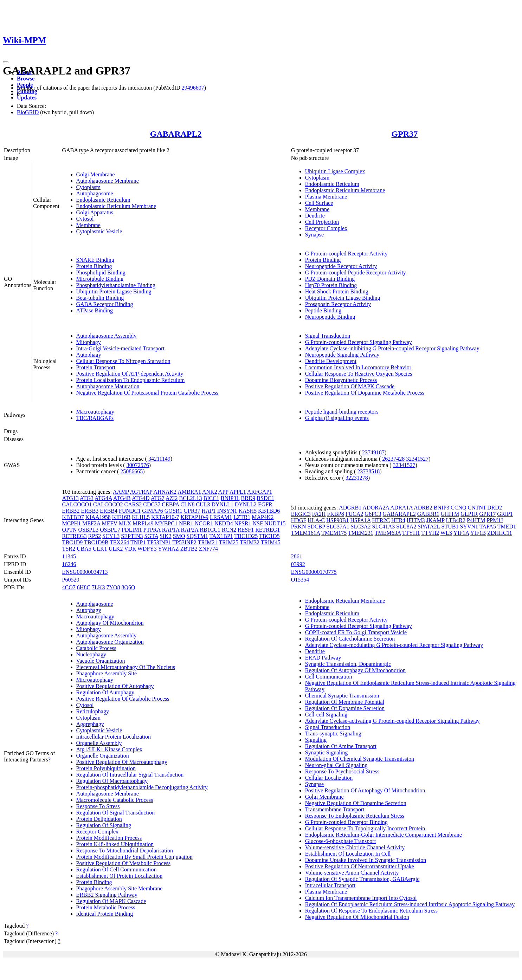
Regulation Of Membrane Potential (344, 702)
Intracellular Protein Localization (113, 737)
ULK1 (100, 549)
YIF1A (461, 533)
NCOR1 (204, 523)
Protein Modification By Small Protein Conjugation (134, 857)
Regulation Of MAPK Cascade (111, 901)
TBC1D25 (246, 536)
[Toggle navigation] (5, 62)
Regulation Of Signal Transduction (115, 813)
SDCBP (316, 527)
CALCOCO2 (108, 504)
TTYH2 (430, 533)
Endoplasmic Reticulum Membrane (116, 206)
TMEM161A (305, 533)
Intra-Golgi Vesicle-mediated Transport (120, 348)
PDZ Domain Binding (330, 279)
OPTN (69, 530)
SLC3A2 (361, 527)
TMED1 (506, 527)
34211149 (159, 459)
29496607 (193, 88)
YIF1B (478, 533)
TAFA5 (487, 527)
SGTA (151, 536)
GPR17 (487, 514)
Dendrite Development (330, 361)
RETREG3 (74, 536)
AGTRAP (141, 492)
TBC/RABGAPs (95, 418)
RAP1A (171, 530)
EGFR (265, 504)
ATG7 (158, 498)
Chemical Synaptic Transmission (342, 696)
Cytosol (85, 219)
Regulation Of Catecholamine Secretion (350, 639)
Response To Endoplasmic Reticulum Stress (354, 816)
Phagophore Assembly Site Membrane (119, 888)
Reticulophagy (92, 711)
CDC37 (151, 504)
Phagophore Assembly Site (106, 673)
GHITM (450, 514)
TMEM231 (360, 533)
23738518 (368, 471)
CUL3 (203, 504)
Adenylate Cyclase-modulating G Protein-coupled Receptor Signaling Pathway (394, 645)
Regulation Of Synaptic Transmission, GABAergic (362, 879)
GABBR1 (428, 514)
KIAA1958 (98, 517)
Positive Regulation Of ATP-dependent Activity (129, 374)
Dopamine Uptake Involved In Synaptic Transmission (365, 860)
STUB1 (450, 527)
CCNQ (458, 508)
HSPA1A (360, 520)
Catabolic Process (96, 648)
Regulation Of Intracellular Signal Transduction (130, 775)
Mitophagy (88, 342)
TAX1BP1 (221, 536)
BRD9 (248, 498)
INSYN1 (227, 511)
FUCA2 (354, 514)
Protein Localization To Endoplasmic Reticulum (130, 380)
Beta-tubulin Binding (100, 298)
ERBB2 (71, 511)
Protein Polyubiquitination (106, 768)
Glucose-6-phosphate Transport (340, 841)
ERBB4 (108, 511)
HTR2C (381, 520)
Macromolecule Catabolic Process (114, 800)
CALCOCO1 (77, 504)
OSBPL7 (110, 530)
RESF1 (246, 530)
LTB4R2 (455, 520)
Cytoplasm (88, 187)
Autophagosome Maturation (108, 386)
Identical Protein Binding (104, 914)
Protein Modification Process (109, 838)
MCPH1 (71, 523)
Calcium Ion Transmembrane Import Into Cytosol (361, 898)
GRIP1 (505, 514)
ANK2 (209, 492)
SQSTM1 (197, 536)
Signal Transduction (327, 336)
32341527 (417, 459)
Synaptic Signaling (326, 752)
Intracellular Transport (330, 885)
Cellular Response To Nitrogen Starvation (123, 361)
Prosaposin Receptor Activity (338, 304)
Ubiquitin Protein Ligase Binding (114, 291)
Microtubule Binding (100, 279)
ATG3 (87, 498)
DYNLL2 (246, 504)
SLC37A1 (338, 527)
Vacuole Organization (100, 661)
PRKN (298, 527)
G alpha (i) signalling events (337, 418)
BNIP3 (441, 508)
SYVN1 (469, 527)
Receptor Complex (326, 228)
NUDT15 (274, 523)
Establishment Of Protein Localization (119, 876)
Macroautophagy (95, 412)
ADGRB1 (350, 508)
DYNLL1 (222, 504)
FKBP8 (335, 514)
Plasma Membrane (326, 197)
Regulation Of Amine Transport (340, 746)
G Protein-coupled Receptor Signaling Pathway (358, 342)
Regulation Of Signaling (103, 825)
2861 (296, 556)
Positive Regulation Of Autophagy (115, 686)
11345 (69, 556)
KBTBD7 (73, 517)
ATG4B (122, 498)
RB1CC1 (210, 530)
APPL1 (238, 492)
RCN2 (229, 530)
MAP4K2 (262, 517)
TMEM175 (334, 533)
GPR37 (405, 133)
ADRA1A (401, 508)
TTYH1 (411, 533)
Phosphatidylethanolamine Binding (115, 285)
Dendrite (315, 216)
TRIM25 (228, 542)
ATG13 (70, 498)
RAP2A (189, 530)
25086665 (131, 471)
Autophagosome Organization (110, 642)
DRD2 (494, 508)
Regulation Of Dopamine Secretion (345, 708)
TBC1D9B (96, 542)
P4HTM (476, 520)
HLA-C (316, 520)
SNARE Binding (95, 260)
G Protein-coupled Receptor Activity (346, 254)
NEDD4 (223, 523)
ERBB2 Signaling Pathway (106, 895)
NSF (258, 523)
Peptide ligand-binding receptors (342, 412)
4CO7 (69, 587)
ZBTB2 (189, 549)
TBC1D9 (72, 542)
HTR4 (398, 520)
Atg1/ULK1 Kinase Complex (109, 749)
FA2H (319, 514)
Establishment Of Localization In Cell (348, 854)
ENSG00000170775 (314, 572)
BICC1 (211, 498)
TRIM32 (249, 542)
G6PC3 (373, 514)
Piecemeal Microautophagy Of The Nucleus (125, 667)
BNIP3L (230, 498)
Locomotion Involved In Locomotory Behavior (358, 367)
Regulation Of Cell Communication (116, 869)
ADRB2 (423, 508)
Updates (27, 97)
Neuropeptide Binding (330, 317)
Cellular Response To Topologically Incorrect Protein (365, 828)
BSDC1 (265, 498)
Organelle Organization (102, 756)
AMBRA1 (189, 492)
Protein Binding (94, 266)
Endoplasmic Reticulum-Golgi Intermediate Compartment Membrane (383, 835)
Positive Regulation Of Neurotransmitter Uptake (359, 866)
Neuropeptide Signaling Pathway (342, 355)
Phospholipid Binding (100, 272)
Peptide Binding (323, 310)
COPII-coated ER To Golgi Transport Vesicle (356, 632)
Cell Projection (322, 222)
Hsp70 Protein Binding (331, 285)
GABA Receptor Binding (104, 304)
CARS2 (133, 504)
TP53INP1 (159, 542)
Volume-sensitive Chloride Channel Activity (355, 847)
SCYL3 (111, 536)
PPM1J (494, 520)
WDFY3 (147, 549)
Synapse (314, 235)
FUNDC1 (130, 511)
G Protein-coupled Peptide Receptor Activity (355, 272)
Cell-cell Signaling (326, 715)
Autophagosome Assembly (106, 336)
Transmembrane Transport (335, 809)
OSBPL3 (88, 530)
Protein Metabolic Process (105, 907)
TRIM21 (208, 542)
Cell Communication (328, 677)
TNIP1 (138, 542)
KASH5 (248, 511)
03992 (298, 564)
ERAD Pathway (323, 658)
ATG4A (103, 498)
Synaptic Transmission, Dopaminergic (348, 664)
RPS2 (94, 536)
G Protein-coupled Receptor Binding (346, 822)
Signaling (316, 740)
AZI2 (172, 498)
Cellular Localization (329, 778)
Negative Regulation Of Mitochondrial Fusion (357, 917)
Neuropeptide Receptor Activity (341, 266)
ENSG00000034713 (85, 572)
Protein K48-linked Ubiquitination (115, 844)
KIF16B (121, 517)
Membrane (88, 225)
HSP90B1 (337, 520)
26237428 (393, 459)
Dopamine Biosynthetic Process (341, 380)
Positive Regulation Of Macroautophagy (121, 762)
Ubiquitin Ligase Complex (335, 171)
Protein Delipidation (99, 819)
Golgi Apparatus (94, 212)
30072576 (138, 465)
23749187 (373, 452)
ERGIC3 (301, 514)
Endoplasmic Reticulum (103, 200)
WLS (446, 533)
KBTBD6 (269, 511)
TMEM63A (388, 533)
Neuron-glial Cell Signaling (336, 765)
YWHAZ (168, 549)
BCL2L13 (190, 498)
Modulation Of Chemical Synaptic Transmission (359, 759)
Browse (25, 79)
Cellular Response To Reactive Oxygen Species (358, 374)
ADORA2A (375, 508)
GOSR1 (173, 511)
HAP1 (209, 511)
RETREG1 (267, 530)
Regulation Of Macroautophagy (112, 781)
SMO (179, 536)
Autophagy (88, 355)
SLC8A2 (406, 527)
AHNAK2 (164, 492)
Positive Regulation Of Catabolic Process (122, 699)
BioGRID (28, 112)
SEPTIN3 (132, 536)
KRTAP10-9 (195, 517)
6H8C (83, 587)
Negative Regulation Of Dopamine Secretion (355, 803)
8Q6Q (128, 587)
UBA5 (84, 549)
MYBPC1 (166, 523)
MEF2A (91, 523)
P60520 (70, 580)
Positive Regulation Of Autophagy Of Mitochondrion (365, 790)
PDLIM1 (132, 530)
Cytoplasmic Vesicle (99, 231)
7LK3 (98, 587)
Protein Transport (96, 367)
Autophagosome (94, 193)
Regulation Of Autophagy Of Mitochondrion (355, 670)
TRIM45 (271, 542)
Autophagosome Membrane (107, 181)
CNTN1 (477, 508)
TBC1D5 (269, 536)
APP (223, 492)
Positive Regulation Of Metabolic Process (123, 863)
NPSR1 (242, 523)
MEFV (109, 523)
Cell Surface (319, 203)
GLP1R (469, 514)
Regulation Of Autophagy (105, 692)
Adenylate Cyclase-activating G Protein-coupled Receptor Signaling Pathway (392, 721)
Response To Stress (98, 806)
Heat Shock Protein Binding (336, 291)
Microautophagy (95, 680)
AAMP (121, 492)
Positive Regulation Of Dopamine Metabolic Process (364, 393)
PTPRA (152, 530)
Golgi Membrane (95, 174)
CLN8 (187, 504)
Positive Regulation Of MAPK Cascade (349, 386)
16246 (69, 564)
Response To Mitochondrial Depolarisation (124, 851)
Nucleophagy (91, 654)
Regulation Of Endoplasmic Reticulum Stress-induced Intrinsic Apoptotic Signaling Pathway (410, 904)
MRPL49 (143, 523)
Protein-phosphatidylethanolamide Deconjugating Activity (142, 787)
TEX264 (119, 542)
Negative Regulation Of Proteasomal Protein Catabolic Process (147, 393)
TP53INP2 (184, 542)
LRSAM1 (221, 517)
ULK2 (116, 549)
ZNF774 (208, 549)
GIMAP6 (152, 511)
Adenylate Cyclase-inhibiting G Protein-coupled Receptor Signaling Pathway (392, 348)
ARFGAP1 (259, 492)
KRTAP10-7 (165, 517)
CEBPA (170, 504)
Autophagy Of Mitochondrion (110, 623)
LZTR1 (241, 517)
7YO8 (113, 587)
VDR (130, 549)
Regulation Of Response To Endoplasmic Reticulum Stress (371, 911)
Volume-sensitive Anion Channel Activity (352, 873)
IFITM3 (416, 520)
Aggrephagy (90, 724)
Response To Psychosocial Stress (342, 771)
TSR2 (68, 549)
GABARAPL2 (176, 133)
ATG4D (141, 498)
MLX (125, 523)
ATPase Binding (94, 310)
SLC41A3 (383, 527)
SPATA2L (429, 527)
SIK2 (166, 536)
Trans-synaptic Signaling (333, 733)
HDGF (299, 520)
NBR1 (186, 523)
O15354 (300, 580)
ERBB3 (89, 511)
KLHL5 (141, 517)
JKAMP (435, 520)
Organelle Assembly (99, 743)
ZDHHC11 (499, 533)
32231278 (357, 478)
